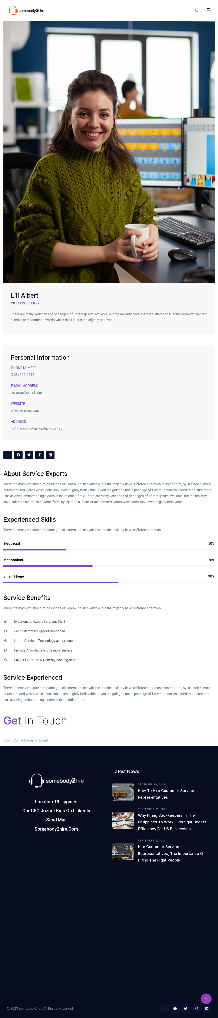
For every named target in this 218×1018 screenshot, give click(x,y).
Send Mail (56, 820)
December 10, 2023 (152, 784)
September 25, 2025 (152, 809)
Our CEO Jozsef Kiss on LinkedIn (56, 810)
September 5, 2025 (152, 840)
